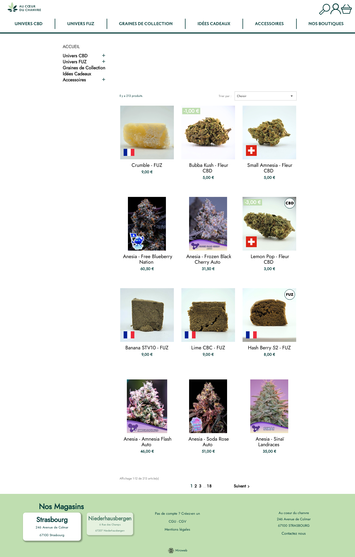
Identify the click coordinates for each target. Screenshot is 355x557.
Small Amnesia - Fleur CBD (269, 167)
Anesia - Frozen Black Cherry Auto (208, 259)
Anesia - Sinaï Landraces (270, 441)
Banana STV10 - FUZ (146, 347)
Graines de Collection (146, 23)
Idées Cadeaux (213, 23)
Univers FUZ (80, 23)
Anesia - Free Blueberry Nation (147, 259)
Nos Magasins (61, 506)
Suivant (242, 486)
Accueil (71, 46)
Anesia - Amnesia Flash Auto (147, 441)
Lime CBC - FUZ (208, 347)
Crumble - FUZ (147, 165)
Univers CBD (28, 23)
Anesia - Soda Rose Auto (208, 441)
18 (209, 486)
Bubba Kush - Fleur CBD (208, 167)
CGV (182, 521)
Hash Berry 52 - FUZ (269, 347)
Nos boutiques (326, 23)
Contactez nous (294, 533)
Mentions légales (177, 529)
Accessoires (269, 23)
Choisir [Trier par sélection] (265, 96)
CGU (173, 521)
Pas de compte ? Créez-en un (177, 513)
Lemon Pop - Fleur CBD (270, 259)
